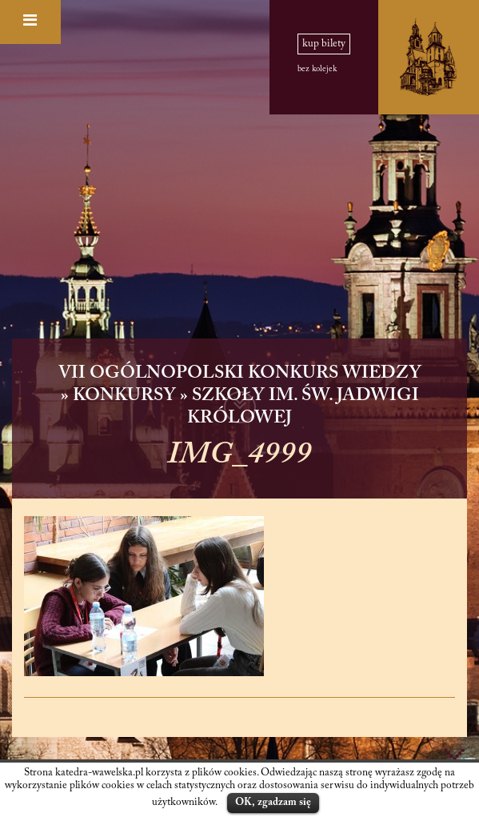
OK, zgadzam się (273, 802)
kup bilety (323, 44)
